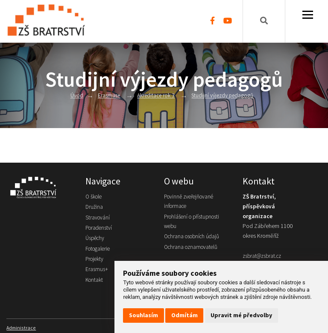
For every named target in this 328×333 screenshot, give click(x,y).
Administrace (21, 327)
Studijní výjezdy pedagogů (223, 95)
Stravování (98, 218)
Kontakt (94, 282)
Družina (94, 207)
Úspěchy (95, 239)
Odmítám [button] (184, 315)
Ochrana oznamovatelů (192, 249)
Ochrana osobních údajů (194, 238)
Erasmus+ (106, 95)
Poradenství (99, 229)
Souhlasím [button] (143, 315)
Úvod (73, 95)
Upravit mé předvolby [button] (241, 315)
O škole (94, 197)
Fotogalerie (99, 250)
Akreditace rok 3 (154, 95)
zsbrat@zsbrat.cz (263, 256)
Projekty (95, 261)
